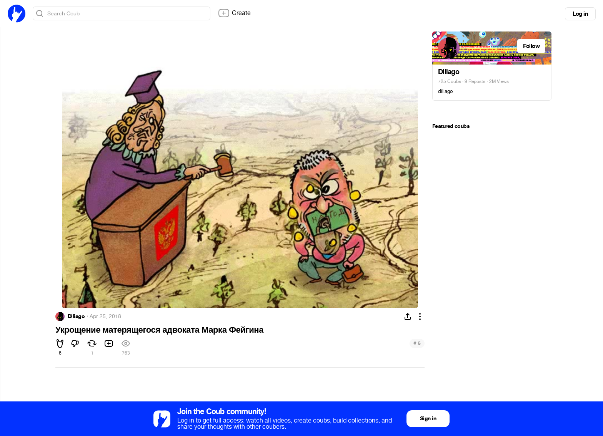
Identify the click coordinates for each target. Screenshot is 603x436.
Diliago (76, 316)
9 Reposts (475, 81)
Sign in (428, 418)
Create (234, 13)
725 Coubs (449, 81)
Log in (580, 14)
